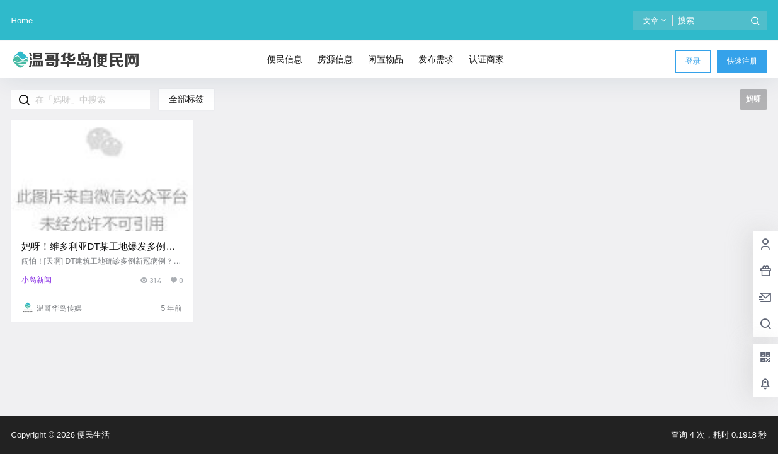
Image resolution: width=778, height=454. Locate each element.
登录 (693, 61)
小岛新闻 (36, 280)
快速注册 (742, 61)
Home (22, 20)
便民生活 (92, 434)
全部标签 (186, 99)
